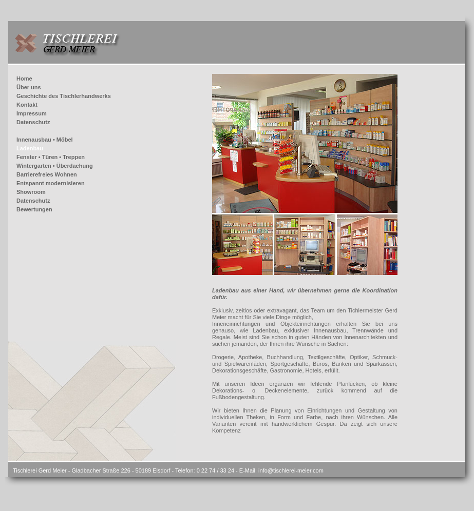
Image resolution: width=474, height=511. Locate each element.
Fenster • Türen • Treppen (50, 157)
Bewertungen (34, 209)
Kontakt (26, 105)
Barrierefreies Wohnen (46, 174)
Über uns (28, 87)
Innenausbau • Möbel (44, 139)
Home (24, 78)
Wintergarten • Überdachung (54, 166)
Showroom (31, 192)
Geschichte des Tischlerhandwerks (63, 96)
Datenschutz (33, 122)
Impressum (31, 113)
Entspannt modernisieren (50, 183)
